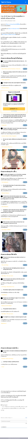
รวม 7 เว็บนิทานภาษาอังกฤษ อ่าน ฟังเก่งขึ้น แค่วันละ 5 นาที (14, 406)
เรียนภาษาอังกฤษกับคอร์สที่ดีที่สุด (13, 24)
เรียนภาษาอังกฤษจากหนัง (13, 28)
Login (26, 417)
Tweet (25, 68)
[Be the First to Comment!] (14, 421)
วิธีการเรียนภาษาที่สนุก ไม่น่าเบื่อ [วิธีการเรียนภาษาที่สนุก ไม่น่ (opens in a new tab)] (9, 34)
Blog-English (4, 405)
